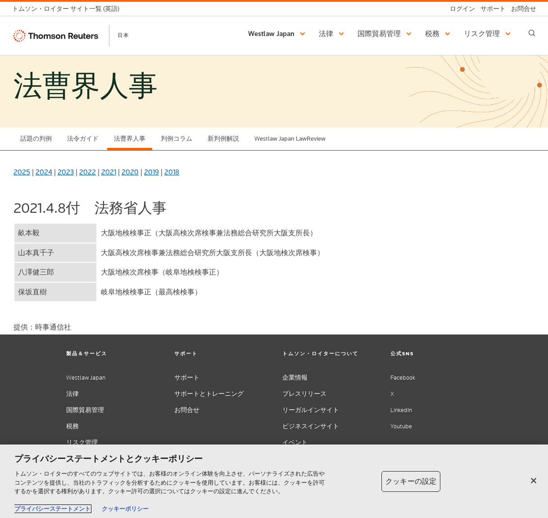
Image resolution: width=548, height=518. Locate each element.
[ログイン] (459, 9)
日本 (123, 35)
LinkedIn (401, 410)
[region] (274, 481)
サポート (186, 377)
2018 (171, 172)
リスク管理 (82, 442)
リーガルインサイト (310, 410)
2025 (22, 172)
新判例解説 (223, 138)
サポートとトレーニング (209, 394)
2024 (44, 172)
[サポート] (490, 9)
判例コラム (176, 138)
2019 (151, 172)
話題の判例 (36, 138)
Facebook (402, 377)
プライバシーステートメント (52, 508)
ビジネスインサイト (310, 426)
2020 (130, 172)
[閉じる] (533, 480)
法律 (72, 394)
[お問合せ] (521, 9)
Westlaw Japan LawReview (290, 138)
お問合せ (186, 410)
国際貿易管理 (85, 410)
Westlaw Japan (85, 377)
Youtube (401, 426)
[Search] (532, 33)
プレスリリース (304, 394)
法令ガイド (83, 138)
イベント (295, 442)
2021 (108, 172)
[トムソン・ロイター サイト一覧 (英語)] (68, 9)
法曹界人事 (129, 138)
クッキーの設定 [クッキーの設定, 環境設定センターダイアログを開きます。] (410, 481)
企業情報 (295, 377)
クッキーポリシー (125, 508)
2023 (66, 172)
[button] (278, 33)
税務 (72, 426)
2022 (87, 172)
